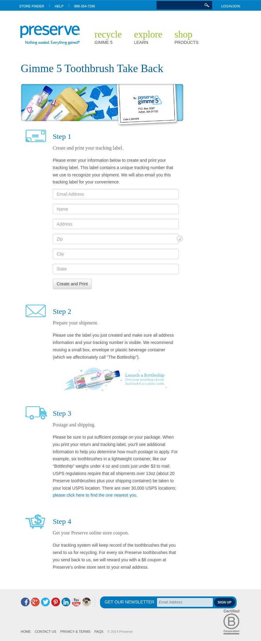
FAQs (99, 631)
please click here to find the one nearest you (94, 495)
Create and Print (72, 283)
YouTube (76, 602)
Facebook (25, 602)
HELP (59, 6)
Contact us (45, 631)
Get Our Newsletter (129, 602)
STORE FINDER (31, 6)
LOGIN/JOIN (230, 6)
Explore (148, 37)
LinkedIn (65, 602)
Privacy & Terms (75, 631)
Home (26, 631)
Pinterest (55, 602)
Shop (186, 37)
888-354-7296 (84, 6)
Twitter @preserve (45, 602)
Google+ (35, 602)
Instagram (86, 602)
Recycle (108, 37)
